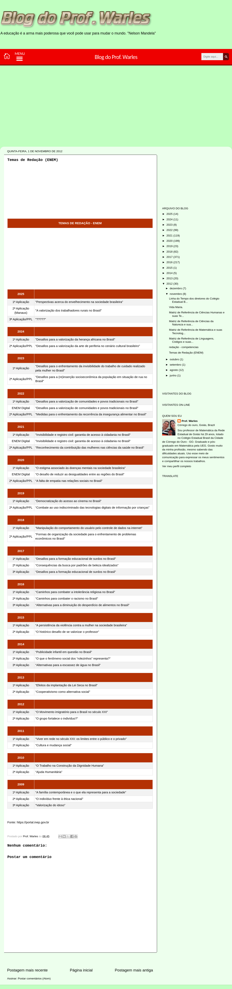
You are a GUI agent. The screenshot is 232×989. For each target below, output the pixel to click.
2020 (169, 240)
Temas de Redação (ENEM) (186, 352)
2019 (169, 246)
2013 (169, 278)
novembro (176, 293)
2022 (169, 230)
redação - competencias (184, 347)
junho (173, 375)
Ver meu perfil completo (176, 466)
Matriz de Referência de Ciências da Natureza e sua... (191, 323)
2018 (169, 251)
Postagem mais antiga (134, 970)
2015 (169, 267)
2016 (169, 262)
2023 (169, 224)
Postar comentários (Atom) (34, 978)
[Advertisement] (103, 119)
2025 (169, 213)
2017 (169, 256)
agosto (174, 369)
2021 (169, 235)
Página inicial (81, 970)
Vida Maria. (176, 307)
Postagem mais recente (27, 970)
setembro (176, 364)
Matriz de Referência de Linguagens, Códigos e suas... (191, 340)
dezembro (176, 288)
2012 (169, 283)
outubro (175, 359)
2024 (169, 219)
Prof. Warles (189, 420)
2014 (169, 273)
